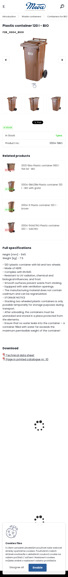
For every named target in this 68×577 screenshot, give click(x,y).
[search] (62, 6)
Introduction (9, 16)
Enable (37, 568)
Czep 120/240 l (14, 432)
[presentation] (6, 59)
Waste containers (31, 16)
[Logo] (34, 6)
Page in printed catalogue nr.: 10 (25, 359)
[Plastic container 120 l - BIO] (34, 60)
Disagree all (17, 567)
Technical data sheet (18, 355)
